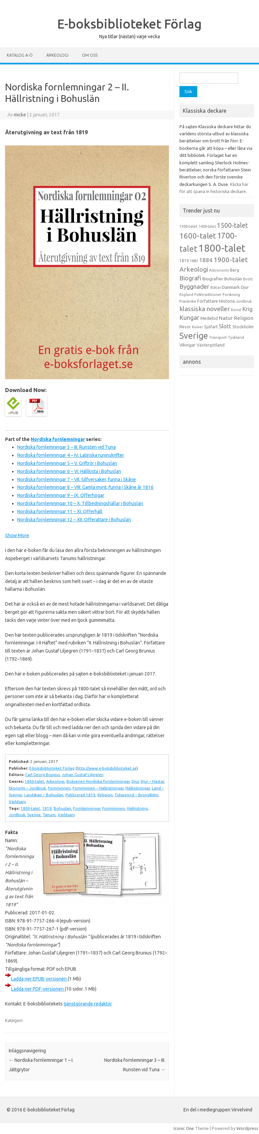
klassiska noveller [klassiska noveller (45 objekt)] (204, 308)
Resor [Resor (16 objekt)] (185, 326)
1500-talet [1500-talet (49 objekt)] (232, 225)
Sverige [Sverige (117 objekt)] (193, 335)
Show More (17, 535)
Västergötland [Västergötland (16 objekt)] (211, 344)
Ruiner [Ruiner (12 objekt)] (197, 327)
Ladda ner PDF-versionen (38, 989)
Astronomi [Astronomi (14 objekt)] (219, 270)
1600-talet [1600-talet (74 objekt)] (197, 235)
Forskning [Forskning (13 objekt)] (231, 295)
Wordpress (247, 1128)
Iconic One (184, 1128)
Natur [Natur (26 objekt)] (226, 318)
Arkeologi (57, 55)
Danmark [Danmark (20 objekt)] (231, 287)
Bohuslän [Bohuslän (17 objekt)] (233, 278)
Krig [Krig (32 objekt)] (247, 309)
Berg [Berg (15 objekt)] (234, 270)
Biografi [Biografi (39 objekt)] (190, 278)
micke (20, 114)
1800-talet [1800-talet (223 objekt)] (222, 248)
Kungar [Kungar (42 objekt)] (189, 317)
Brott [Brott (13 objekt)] (248, 279)
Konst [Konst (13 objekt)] (236, 310)
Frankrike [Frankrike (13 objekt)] (187, 301)
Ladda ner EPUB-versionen (39, 978)
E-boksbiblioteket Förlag (129, 24)
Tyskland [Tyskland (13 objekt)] (236, 337)
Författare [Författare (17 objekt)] (207, 301)
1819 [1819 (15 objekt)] (184, 260)
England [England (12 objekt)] (186, 295)
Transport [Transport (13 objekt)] (218, 337)
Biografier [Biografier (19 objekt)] (212, 278)
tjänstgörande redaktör (88, 1003)
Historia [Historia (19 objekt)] (227, 301)
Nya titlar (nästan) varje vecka (129, 36)
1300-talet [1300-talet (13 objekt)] (188, 226)
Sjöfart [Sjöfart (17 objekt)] (211, 326)
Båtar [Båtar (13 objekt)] (215, 287)
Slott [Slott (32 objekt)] (225, 326)
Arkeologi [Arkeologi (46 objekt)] (193, 269)
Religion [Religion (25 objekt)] (243, 318)
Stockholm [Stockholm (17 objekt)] (243, 326)
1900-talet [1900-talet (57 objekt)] (230, 260)
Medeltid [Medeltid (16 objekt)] (209, 318)
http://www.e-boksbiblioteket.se (107, 768)
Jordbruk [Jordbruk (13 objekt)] (244, 301)
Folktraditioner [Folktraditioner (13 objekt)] (208, 295)
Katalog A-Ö (20, 55)
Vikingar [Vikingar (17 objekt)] (187, 344)
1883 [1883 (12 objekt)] (194, 261)
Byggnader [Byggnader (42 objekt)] (194, 286)
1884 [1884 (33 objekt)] (205, 260)
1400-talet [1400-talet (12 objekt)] (207, 226)
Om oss (89, 55)
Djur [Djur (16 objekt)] (245, 287)
